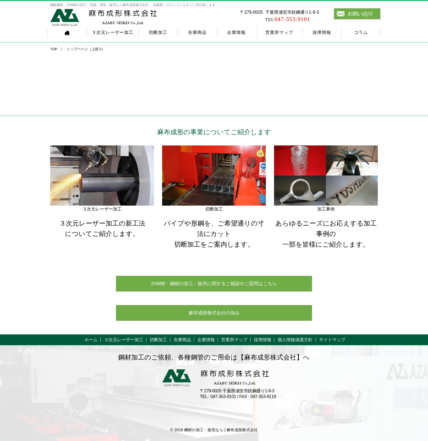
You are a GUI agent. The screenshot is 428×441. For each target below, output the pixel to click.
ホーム (90, 339)
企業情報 (236, 32)
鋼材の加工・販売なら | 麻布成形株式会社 (221, 430)
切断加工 (158, 32)
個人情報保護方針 (295, 339)
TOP (54, 49)
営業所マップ (279, 32)
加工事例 (326, 209)
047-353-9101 (287, 19)
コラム (361, 32)
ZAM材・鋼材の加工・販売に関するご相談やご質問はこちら (214, 283)
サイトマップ (332, 339)
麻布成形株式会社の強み (214, 313)
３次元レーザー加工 (112, 32)
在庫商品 (197, 32)
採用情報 (322, 32)
